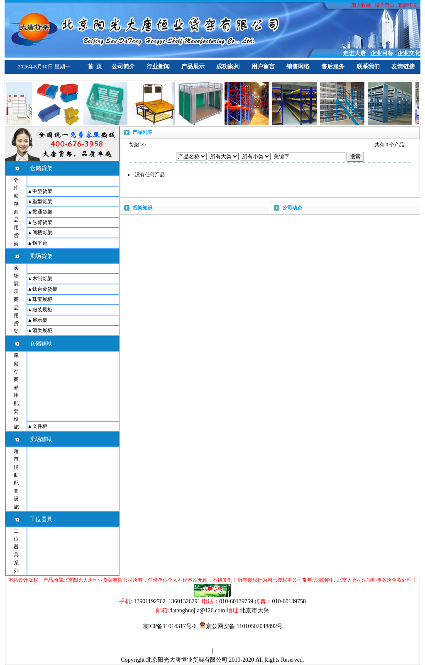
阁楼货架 (42, 232)
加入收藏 (361, 5)
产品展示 (193, 66)
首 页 (95, 66)
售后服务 (332, 66)
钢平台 (39, 243)
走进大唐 (354, 53)
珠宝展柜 (42, 299)
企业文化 (408, 53)
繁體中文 (408, 5)
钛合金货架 (44, 289)
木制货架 (42, 279)
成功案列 (227, 66)
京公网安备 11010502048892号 (241, 626)
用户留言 (263, 66)
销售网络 (298, 66)
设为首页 (385, 5)
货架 (134, 145)
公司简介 (123, 66)
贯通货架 (42, 212)
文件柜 (39, 426)
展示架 (39, 320)
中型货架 (42, 191)
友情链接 (403, 66)
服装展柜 (42, 310)
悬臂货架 (42, 222)
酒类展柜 (42, 330)
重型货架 (42, 201)
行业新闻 (158, 66)
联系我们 (368, 66)
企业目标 (381, 53)
